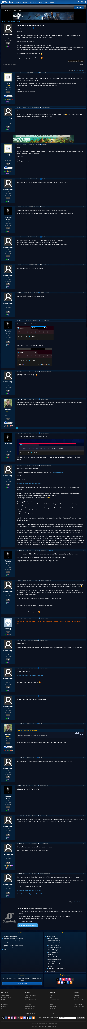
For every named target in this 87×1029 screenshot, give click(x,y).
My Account (76, 997)
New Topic (79, 7)
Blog (46, 2)
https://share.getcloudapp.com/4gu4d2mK (29, 483)
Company (53, 992)
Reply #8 (19, 292)
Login (19, 10)
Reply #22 (19, 785)
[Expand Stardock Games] (45, 936)
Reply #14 (19, 550)
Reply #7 (19, 264)
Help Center (77, 995)
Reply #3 (19, 144)
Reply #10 (19, 371)
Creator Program (54, 1008)
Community (33, 2)
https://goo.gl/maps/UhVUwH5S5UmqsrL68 (30, 675)
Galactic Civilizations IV (30, 999)
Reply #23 (19, 815)
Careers (52, 1002)
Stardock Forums (43, 72)
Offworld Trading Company (31, 1008)
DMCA (49, 1026)
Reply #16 (19, 618)
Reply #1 (19, 72)
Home (3, 21)
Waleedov (8, 217)
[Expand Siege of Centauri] (47, 954)
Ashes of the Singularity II (31, 995)
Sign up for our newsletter (48, 1017)
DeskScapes (4, 1004)
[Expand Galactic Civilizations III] (47, 945)
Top (83, 72)
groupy (81, 61)
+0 (8, 631)
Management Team (54, 999)
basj (8, 83)
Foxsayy (8, 629)
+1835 (8, 92)
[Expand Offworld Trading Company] (47, 950)
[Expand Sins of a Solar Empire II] (47, 959)
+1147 (8, 862)
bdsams (8, 410)
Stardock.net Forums (39, 28)
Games (25, 2)
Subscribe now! (22, 983)
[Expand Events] (47, 966)
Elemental (27, 997)
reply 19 (34, 730)
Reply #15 (19, 580)
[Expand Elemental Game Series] (47, 943)
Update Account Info (79, 1006)
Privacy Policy (34, 1026)
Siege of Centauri (29, 1011)
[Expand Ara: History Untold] (47, 938)
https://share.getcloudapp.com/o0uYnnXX (29, 894)
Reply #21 (19, 757)
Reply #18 (19, 668)
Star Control (28, 1004)
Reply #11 (19, 399)
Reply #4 (19, 179)
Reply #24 (19, 843)
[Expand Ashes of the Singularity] (47, 940)
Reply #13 (19, 465)
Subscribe (80, 1017)
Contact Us (52, 1011)
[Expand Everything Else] (45, 971)
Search (14, 10)
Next (80, 70)
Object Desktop (11, 21)
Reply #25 (19, 873)
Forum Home (8, 10)
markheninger (8, 34)
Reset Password (78, 1004)
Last (83, 70)
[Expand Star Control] (47, 961)
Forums (52, 1013)
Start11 (3, 999)
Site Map (54, 1026)
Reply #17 (19, 640)
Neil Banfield (8, 854)
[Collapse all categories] (84, 936)
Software (18, 2)
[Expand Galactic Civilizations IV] (47, 947)
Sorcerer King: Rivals (30, 1013)
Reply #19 (19, 696)
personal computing (73, 61)
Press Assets (53, 1006)
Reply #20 (19, 723)
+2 (8, 228)
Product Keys (77, 1002)
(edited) (51, 550)
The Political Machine (30, 1006)
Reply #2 (19, 107)
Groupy (18, 21)
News (40, 2)
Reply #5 (19, 206)
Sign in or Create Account (27, 925)
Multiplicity (3, 1006)
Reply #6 (19, 237)
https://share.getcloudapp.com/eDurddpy (29, 890)
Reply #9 (19, 320)
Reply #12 (19, 433)
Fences (3, 1002)
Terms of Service (42, 1026)
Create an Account (78, 999)
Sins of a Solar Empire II (31, 1002)
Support (52, 2)
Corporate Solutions (6, 997)
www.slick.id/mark (58, 472)
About (51, 995)
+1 (8, 43)
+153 (8, 418)
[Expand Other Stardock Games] (47, 952)
